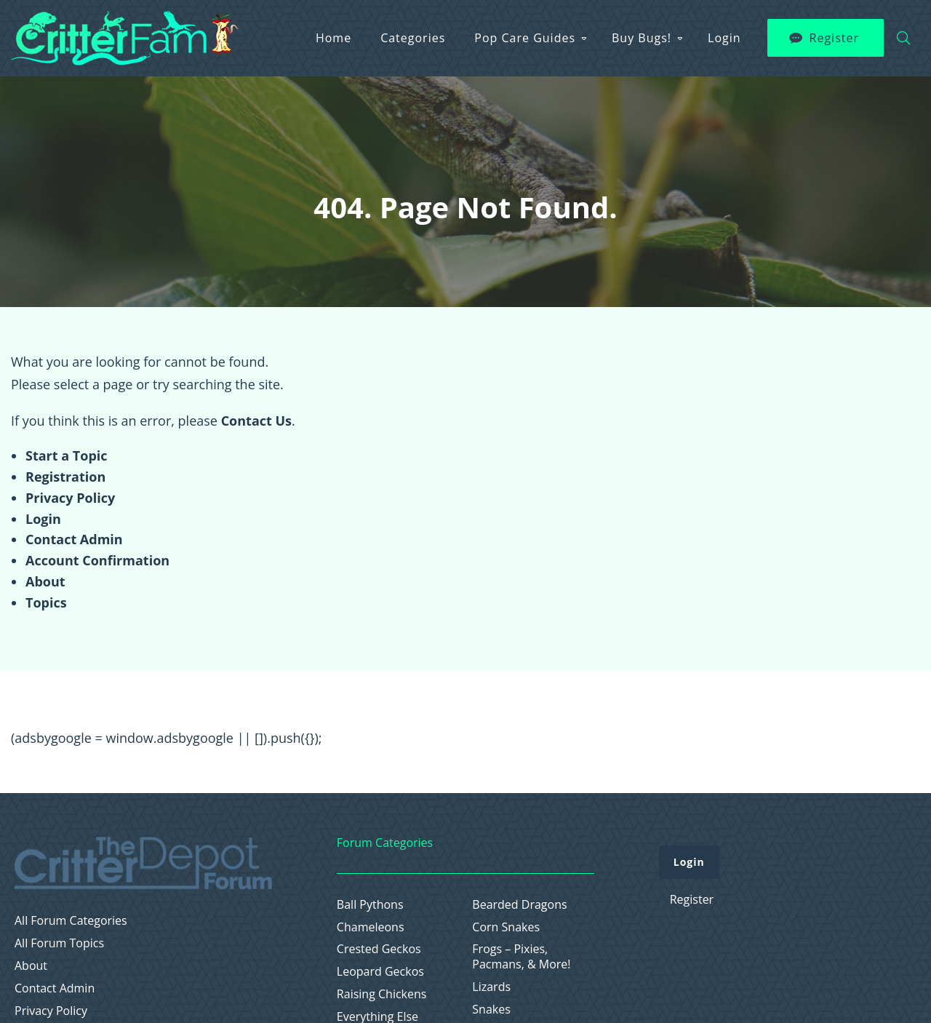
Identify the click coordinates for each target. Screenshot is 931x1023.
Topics (46, 602)
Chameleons (370, 927)
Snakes (491, 1009)
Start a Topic (66, 455)
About (45, 581)
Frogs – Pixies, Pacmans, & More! (521, 957)
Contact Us (256, 420)
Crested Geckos (379, 949)
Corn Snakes (506, 927)
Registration (65, 476)
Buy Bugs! (641, 38)
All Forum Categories (71, 920)
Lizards (491, 987)
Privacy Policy (70, 497)
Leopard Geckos (380, 971)
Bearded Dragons (519, 904)
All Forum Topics (59, 943)
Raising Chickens (382, 994)
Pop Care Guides (524, 38)
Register (834, 38)
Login (724, 38)
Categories (412, 38)
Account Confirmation (97, 560)
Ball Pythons (370, 904)
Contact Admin (74, 539)
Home (333, 38)
